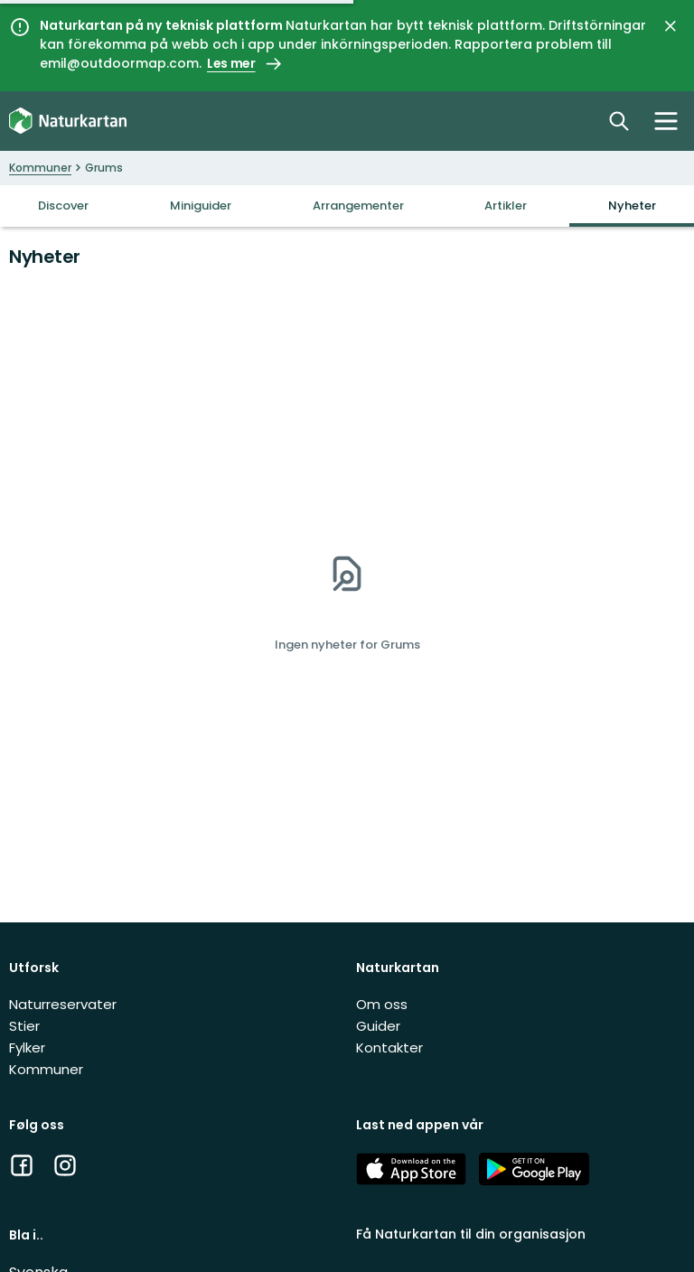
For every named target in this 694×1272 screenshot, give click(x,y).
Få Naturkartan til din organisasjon (471, 1234)
